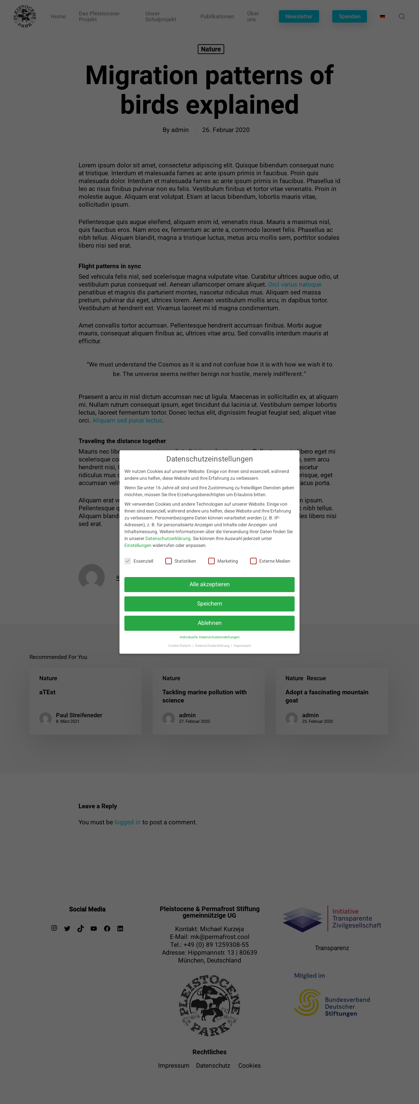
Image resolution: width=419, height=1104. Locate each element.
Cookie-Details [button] (180, 651)
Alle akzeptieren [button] (210, 590)
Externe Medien (270, 567)
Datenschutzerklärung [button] (212, 651)
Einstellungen (138, 551)
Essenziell (138, 567)
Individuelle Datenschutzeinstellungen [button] (210, 643)
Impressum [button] (242, 651)
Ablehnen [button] (210, 629)
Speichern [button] (209, 610)
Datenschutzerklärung (168, 544)
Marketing (223, 567)
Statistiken (180, 567)
